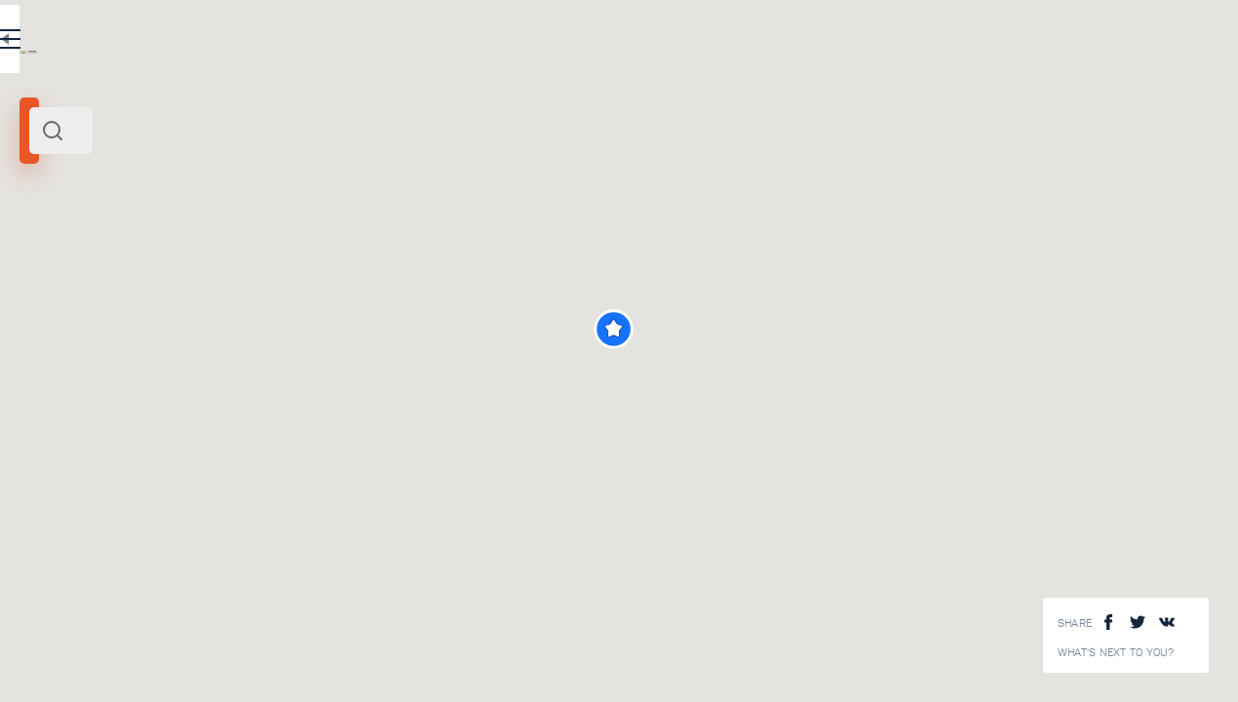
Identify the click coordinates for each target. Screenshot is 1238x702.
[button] (882, 329)
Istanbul (49, 271)
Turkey (153, 271)
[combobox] (263, 130)
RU (386, 43)
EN (428, 43)
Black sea (104, 271)
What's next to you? (1116, 652)
